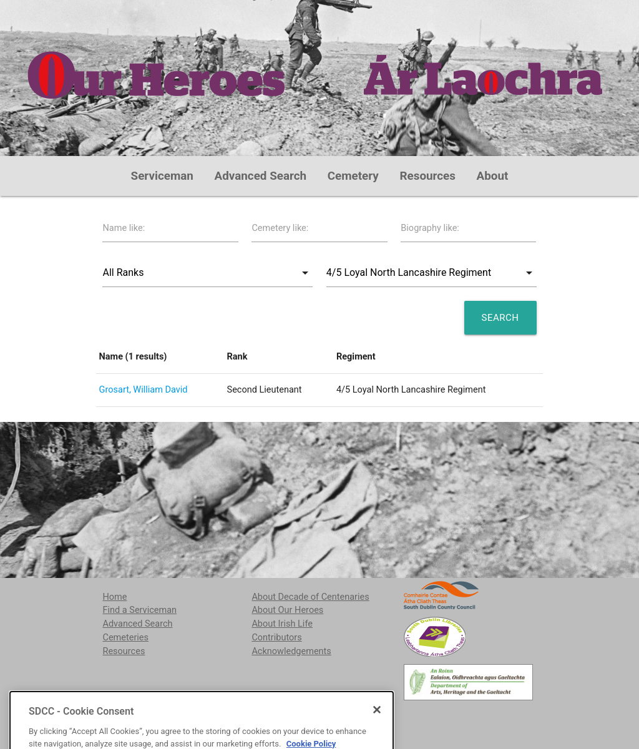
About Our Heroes (287, 610)
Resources (427, 176)
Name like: (123, 228)
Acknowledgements (291, 651)
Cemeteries (125, 637)
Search (500, 317)
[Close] (377, 744)
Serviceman (162, 176)
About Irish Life (282, 624)
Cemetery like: (279, 228)
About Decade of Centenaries (310, 597)
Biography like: (430, 228)
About (493, 176)
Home (114, 597)
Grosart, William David (143, 389)
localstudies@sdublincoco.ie (201, 717)
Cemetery (353, 176)
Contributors (276, 637)
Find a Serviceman (139, 610)
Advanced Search (261, 176)
